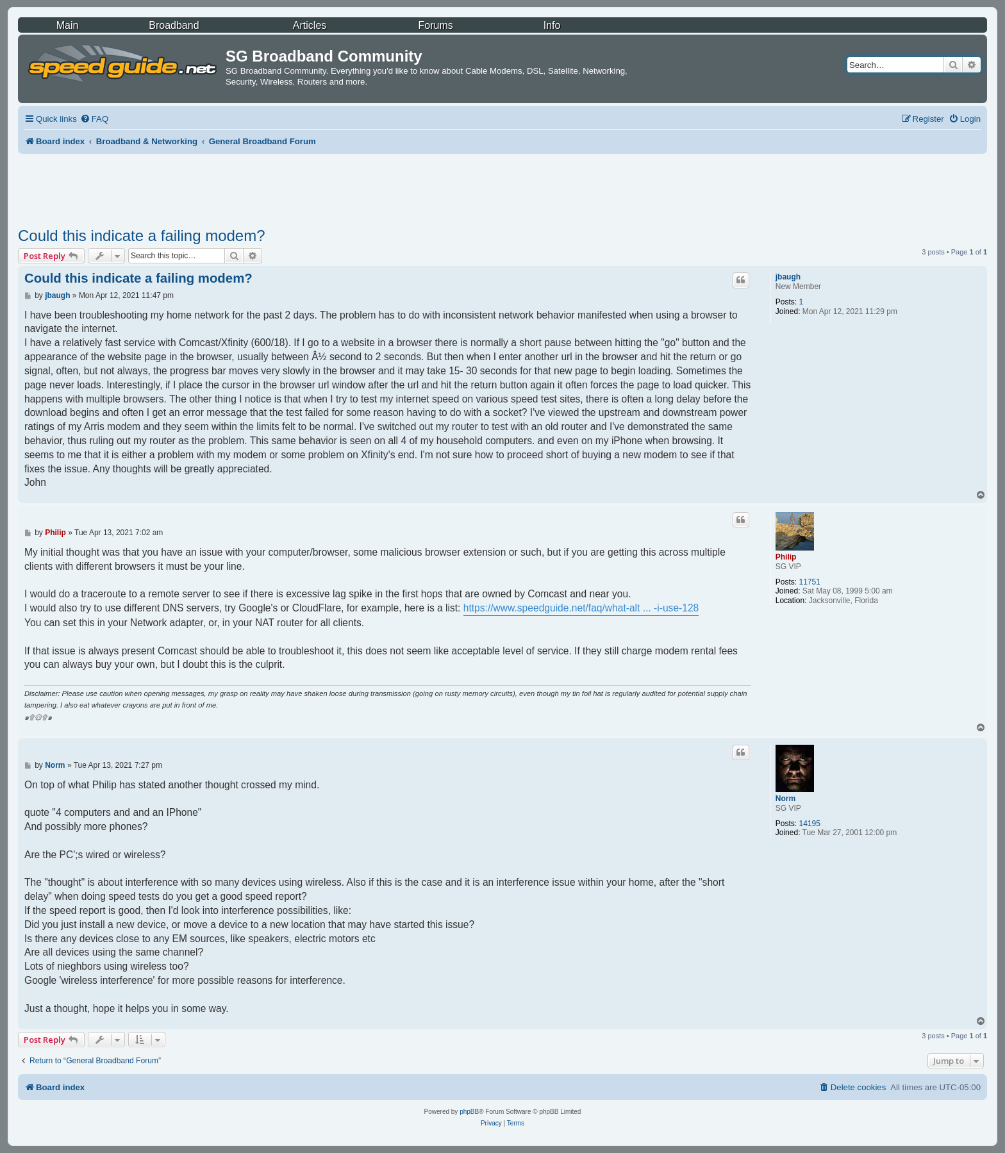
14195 (809, 823)
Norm (785, 798)
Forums (436, 25)
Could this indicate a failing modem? (141, 235)
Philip (786, 556)
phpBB (469, 1111)
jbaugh (788, 276)
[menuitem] (94, 119)
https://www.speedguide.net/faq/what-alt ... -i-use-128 (581, 607)
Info (552, 25)
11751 (809, 581)
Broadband (174, 25)
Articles (309, 25)
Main (67, 25)
